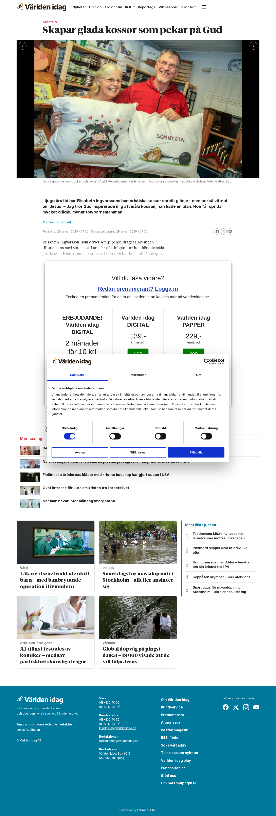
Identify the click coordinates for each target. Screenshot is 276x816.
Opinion (95, 7)
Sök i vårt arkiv (173, 745)
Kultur (130, 7)
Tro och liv (113, 7)
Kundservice (172, 707)
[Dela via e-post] (230, 231)
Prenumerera (172, 715)
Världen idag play (176, 760)
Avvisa (80, 452)
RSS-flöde (169, 738)
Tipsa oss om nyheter (180, 753)
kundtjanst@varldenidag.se (117, 728)
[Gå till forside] (41, 7)
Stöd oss (168, 776)
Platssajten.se (173, 768)
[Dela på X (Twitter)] (224, 231)
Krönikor (188, 7)
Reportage (146, 7)
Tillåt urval (138, 452)
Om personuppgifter (178, 783)
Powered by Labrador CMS (138, 810)
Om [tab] (198, 375)
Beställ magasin (174, 730)
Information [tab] (138, 375)
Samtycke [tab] (77, 375)
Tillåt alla (196, 452)
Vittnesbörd (168, 7)
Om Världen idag (175, 700)
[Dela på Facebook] (217, 231)
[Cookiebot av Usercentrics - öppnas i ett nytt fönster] (206, 361)
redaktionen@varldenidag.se (119, 741)
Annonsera (170, 722)
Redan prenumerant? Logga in (138, 289)
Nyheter (79, 7)
